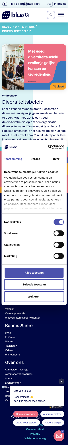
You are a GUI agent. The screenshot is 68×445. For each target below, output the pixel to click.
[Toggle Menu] (61, 14)
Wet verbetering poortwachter (22, 317)
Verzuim (9, 308)
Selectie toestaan (34, 284)
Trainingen (11, 345)
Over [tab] (56, 159)
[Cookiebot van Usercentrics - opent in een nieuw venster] (48, 147)
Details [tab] (35, 159)
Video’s (9, 350)
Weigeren (34, 296)
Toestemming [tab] (13, 159)
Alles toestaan (34, 272)
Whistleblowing (35, 438)
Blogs (8, 332)
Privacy (35, 433)
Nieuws (9, 341)
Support (31, 3)
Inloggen (57, 3)
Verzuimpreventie (15, 313)
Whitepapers (12, 354)
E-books (10, 337)
